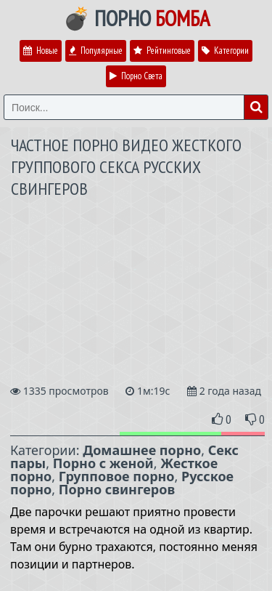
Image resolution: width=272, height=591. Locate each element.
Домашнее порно (142, 450)
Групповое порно (117, 476)
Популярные (96, 50)
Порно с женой (103, 463)
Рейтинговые (162, 50)
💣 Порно (136, 18)
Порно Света (136, 76)
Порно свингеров (117, 489)
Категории (225, 50)
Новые (40, 50)
